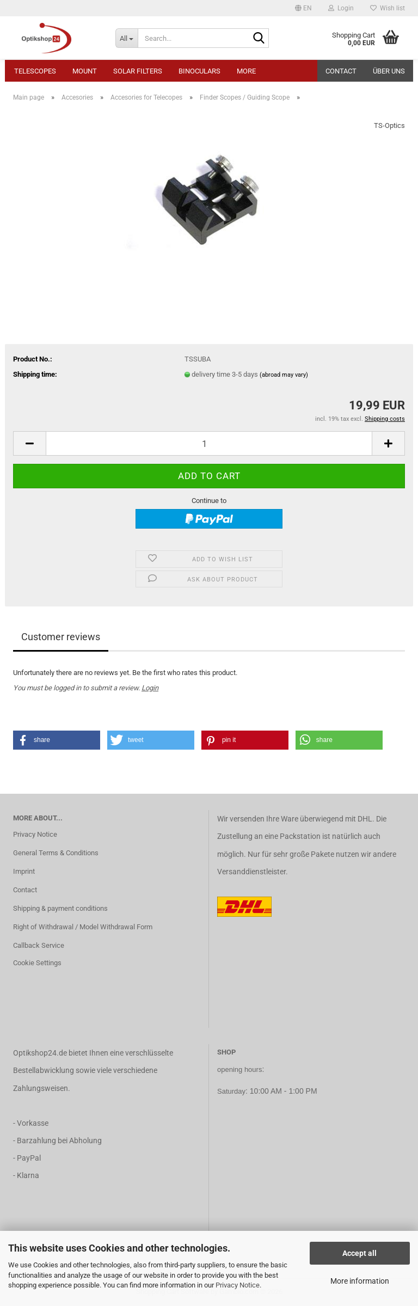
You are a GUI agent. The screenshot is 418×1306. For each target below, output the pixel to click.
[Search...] (126, 38)
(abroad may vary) (284, 374)
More (246, 71)
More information (359, 1281)
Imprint (24, 871)
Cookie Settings (37, 963)
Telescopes (35, 71)
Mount (84, 71)
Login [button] (341, 8)
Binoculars (199, 71)
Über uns (389, 71)
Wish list (387, 8)
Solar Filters (137, 71)
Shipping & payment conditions (60, 908)
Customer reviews (60, 636)
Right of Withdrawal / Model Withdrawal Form (82, 927)
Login (150, 688)
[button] (303, 8)
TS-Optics (389, 125)
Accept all (359, 1253)
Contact (340, 71)
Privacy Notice (238, 1285)
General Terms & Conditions (56, 853)
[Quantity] (209, 443)
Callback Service (38, 945)
